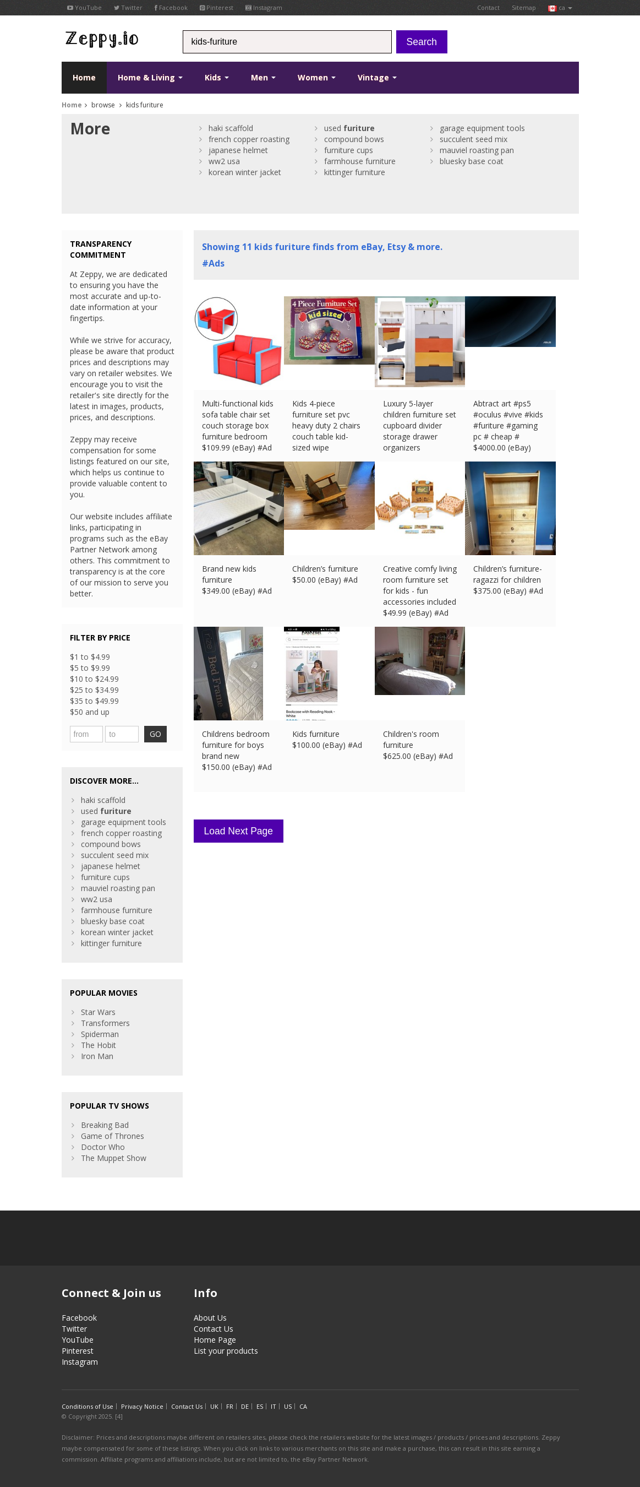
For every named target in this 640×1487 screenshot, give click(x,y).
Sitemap (524, 7)
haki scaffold (231, 128)
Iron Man (97, 1056)
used (349, 128)
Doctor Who (103, 1147)
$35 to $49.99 (94, 701)
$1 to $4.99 (90, 657)
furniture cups (348, 150)
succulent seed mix (473, 139)
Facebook (171, 7)
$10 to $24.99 (94, 679)
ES (259, 1406)
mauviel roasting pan (477, 150)
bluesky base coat (472, 161)
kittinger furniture (354, 172)
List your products (226, 1350)
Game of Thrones (112, 1136)
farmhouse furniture (360, 161)
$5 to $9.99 (90, 668)
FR (229, 1406)
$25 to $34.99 (94, 690)
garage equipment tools (482, 128)
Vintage (377, 77)
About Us (210, 1317)
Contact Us (213, 1328)
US (288, 1406)
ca (560, 7)
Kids (217, 77)
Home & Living (150, 77)
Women (317, 77)
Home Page (215, 1339)
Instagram (263, 7)
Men (263, 77)
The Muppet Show (113, 1158)
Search (422, 41)
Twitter (128, 7)
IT (273, 1406)
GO (155, 734)
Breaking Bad (105, 1125)
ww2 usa (224, 161)
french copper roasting (249, 139)
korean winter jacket (245, 172)
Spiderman (100, 1034)
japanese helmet (238, 150)
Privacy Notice (142, 1406)
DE (245, 1406)
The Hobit (98, 1045)
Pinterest (216, 7)
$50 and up (90, 712)
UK (214, 1406)
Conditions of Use (87, 1406)
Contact (488, 7)
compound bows (354, 139)
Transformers (105, 1023)
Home (84, 77)
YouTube (84, 7)
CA (303, 1406)
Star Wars (98, 1012)
